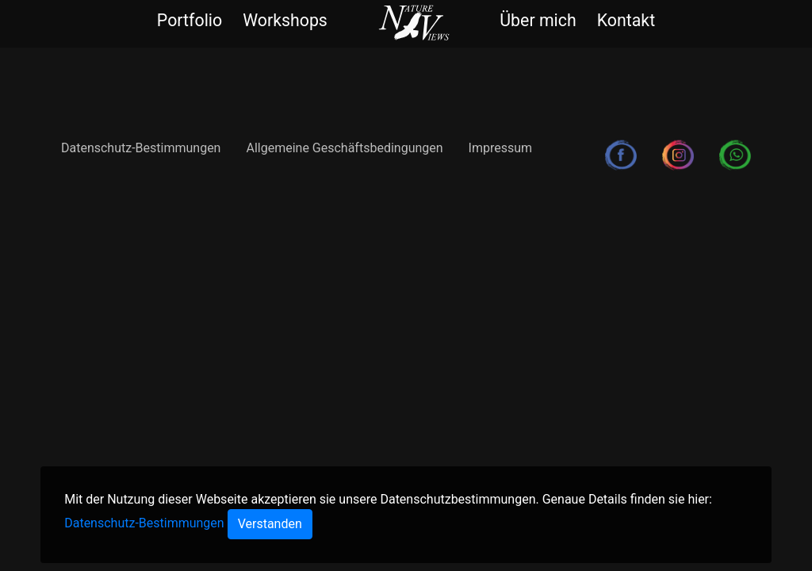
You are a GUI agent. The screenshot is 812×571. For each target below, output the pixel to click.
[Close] (270, 524)
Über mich (538, 20)
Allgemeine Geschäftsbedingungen (344, 147)
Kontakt (626, 20)
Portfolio (189, 20)
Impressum (501, 147)
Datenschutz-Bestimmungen (140, 147)
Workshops (285, 20)
